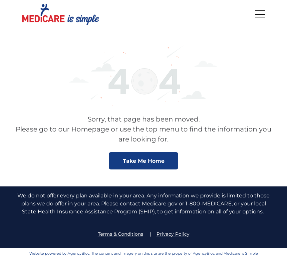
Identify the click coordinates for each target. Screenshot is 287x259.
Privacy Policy (172, 234)
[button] (260, 14)
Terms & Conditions (120, 234)
